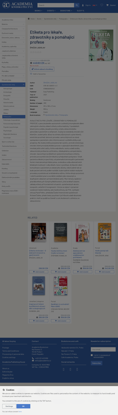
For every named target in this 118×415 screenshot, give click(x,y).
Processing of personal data (13, 354)
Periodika (5, 71)
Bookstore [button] (65, 10)
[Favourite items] (101, 5)
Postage (5, 347)
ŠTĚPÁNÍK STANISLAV (59, 256)
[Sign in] (86, 5)
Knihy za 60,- (6, 186)
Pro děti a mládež (8, 76)
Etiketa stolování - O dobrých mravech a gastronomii (37, 252)
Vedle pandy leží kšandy (101, 251)
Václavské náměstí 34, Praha (72, 347)
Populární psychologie (10, 127)
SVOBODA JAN (34, 311)
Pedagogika (7, 117)
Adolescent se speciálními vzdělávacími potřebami (79, 254)
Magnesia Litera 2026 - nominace (10, 192)
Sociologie (7, 138)
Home (31, 19)
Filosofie (6, 99)
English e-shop (8, 378)
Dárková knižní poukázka (10, 177)
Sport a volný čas (8, 142)
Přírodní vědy (6, 80)
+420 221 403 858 (40, 358)
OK (23, 406)
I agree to (102, 356)
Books (39, 19)
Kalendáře (5, 164)
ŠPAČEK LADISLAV (37, 47)
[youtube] (77, 369)
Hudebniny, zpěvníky (9, 46)
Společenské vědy (8, 85)
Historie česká (8, 102)
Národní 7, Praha (67, 351)
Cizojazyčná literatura (10, 29)
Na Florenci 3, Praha (69, 354)
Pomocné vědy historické (11, 124)
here (20, 411)
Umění (4, 155)
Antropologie (7, 89)
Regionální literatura (10, 134)
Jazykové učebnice (9, 51)
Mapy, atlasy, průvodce (10, 67)
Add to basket (38, 272)
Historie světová (8, 106)
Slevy (4, 182)
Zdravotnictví (7, 159)
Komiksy (5, 168)
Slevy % (80, 10)
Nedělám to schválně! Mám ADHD (60, 305)
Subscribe (96, 363)
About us (5, 368)
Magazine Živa (7, 375)
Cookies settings (8, 357)
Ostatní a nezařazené (9, 173)
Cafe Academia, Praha (69, 357)
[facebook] (63, 369)
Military (5, 113)
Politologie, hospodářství (11, 120)
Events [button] (50, 10)
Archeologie (7, 92)
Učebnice (5, 151)
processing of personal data (102, 356)
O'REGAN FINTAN (57, 309)
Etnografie (6, 95)
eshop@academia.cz (41, 360)
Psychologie (7, 131)
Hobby (4, 42)
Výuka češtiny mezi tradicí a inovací (59, 252)
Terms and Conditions (10, 351)
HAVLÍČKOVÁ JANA (102, 256)
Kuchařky (5, 62)
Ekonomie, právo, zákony (11, 38)
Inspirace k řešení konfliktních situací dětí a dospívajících (37, 306)
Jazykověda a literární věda (10, 56)
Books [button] (38, 10)
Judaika (6, 109)
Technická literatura (9, 146)
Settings (9, 406)
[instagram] (70, 369)
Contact (35, 341)
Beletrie (5, 24)
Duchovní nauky (7, 33)
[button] (95, 5)
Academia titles (7, 20)
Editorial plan (7, 371)
